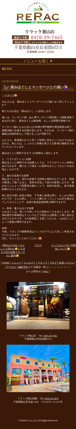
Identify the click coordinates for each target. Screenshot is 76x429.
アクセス (11, 267)
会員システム (66, 262)
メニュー (16, 262)
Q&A (45, 271)
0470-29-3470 (51, 398)
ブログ (38, 245)
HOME (5, 262)
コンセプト (29, 262)
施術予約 (23, 267)
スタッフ (42, 262)
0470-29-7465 (50, 335)
